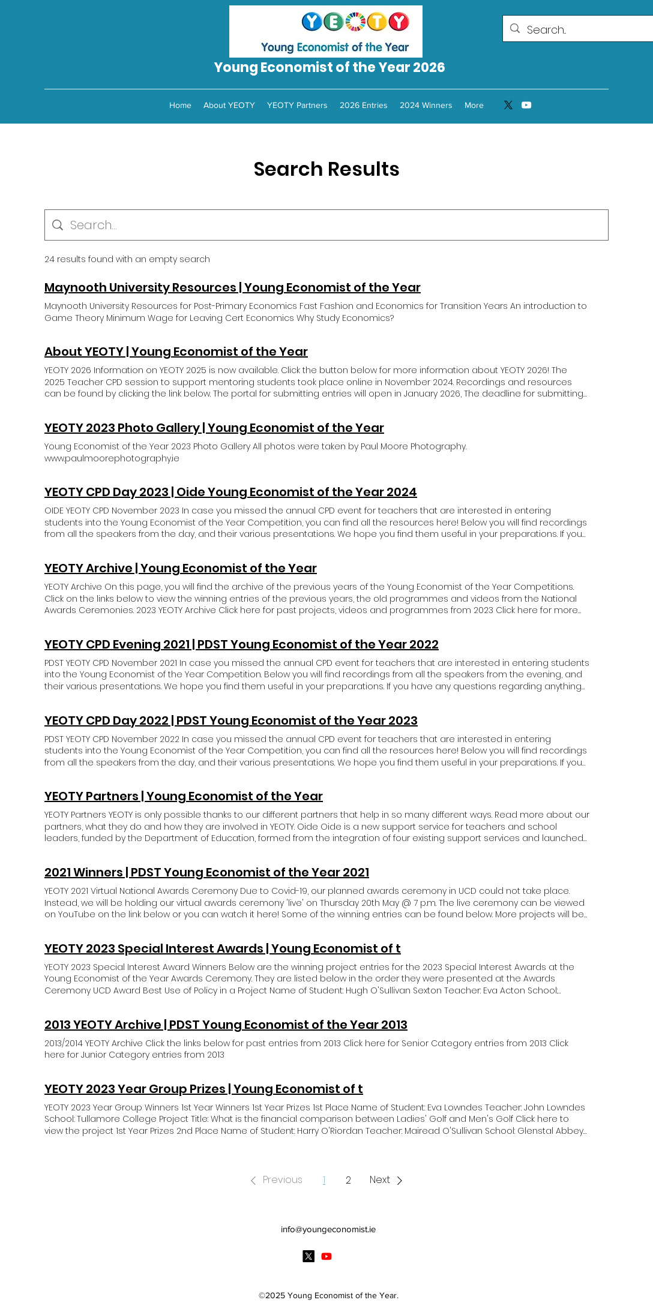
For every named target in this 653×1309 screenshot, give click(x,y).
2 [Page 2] (348, 1180)
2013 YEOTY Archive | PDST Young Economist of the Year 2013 (226, 1024)
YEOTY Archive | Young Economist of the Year (180, 568)
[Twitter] (508, 105)
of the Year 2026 (390, 67)
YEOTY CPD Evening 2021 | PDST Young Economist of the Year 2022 (241, 644)
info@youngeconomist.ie (328, 1229)
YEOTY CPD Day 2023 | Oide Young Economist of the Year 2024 (230, 492)
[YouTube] (526, 105)
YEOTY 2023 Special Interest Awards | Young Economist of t (222, 948)
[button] (274, 1181)
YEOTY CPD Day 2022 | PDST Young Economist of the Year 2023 (231, 720)
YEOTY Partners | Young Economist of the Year (183, 796)
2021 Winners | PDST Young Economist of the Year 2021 (206, 872)
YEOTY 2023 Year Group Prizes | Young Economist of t (203, 1088)
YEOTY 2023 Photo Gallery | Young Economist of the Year (214, 427)
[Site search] (335, 225)
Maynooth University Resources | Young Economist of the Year (232, 287)
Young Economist (275, 67)
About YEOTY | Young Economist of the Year (176, 351)
